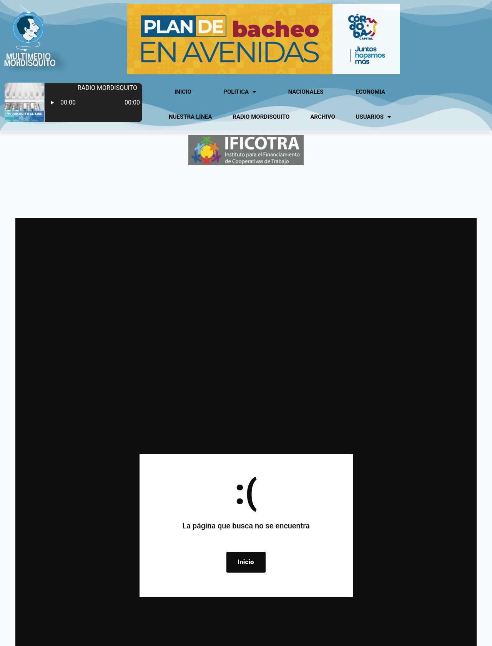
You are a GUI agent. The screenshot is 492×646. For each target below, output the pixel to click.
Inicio (183, 91)
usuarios (373, 117)
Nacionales (306, 91)
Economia (370, 91)
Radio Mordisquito (261, 116)
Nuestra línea (190, 116)
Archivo (322, 116)
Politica (239, 92)
